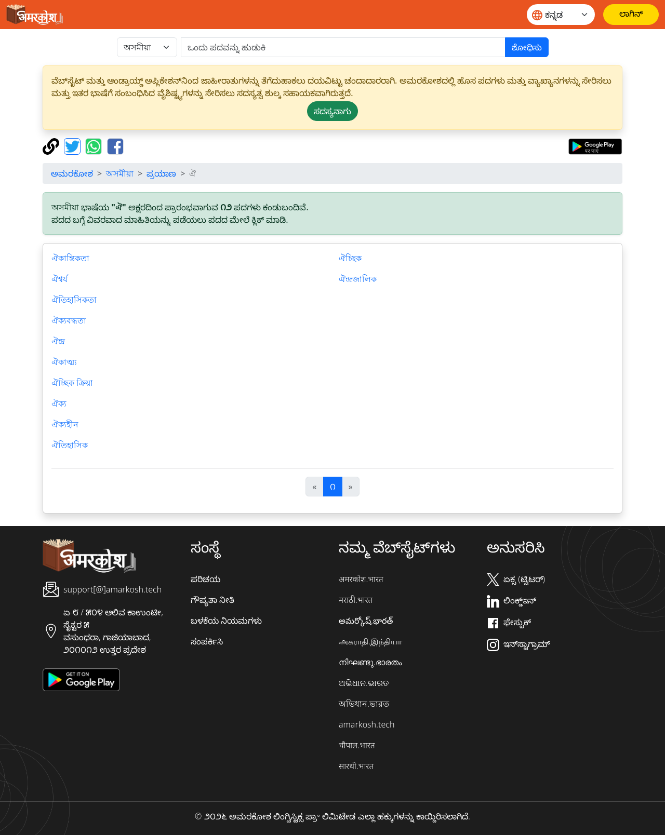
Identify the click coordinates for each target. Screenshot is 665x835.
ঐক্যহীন (64, 424)
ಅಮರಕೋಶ (72, 173)
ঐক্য (58, 403)
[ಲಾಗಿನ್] (631, 14)
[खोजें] (343, 47)
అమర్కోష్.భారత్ (366, 620)
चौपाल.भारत (357, 745)
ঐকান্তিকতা (70, 258)
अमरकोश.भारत (361, 579)
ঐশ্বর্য (59, 279)
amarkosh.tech (366, 724)
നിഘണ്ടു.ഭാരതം (370, 662)
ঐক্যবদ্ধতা (68, 320)
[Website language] (561, 14)
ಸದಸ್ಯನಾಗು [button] (332, 111)
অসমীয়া (120, 173)
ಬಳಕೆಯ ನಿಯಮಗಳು (226, 620)
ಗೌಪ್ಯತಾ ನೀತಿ (212, 599)
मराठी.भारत (356, 599)
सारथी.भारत (356, 766)
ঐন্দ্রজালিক (358, 279)
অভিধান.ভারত (364, 703)
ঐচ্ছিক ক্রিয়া (72, 382)
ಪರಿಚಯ (205, 579)
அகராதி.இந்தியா (370, 641)
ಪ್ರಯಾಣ (161, 173)
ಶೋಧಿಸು (527, 47)
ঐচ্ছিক (350, 258)
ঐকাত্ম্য (64, 362)
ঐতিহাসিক (69, 445)
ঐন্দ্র (58, 341)
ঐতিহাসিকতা (74, 299)
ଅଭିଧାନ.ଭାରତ (364, 683)
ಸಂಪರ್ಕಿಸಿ (207, 641)
